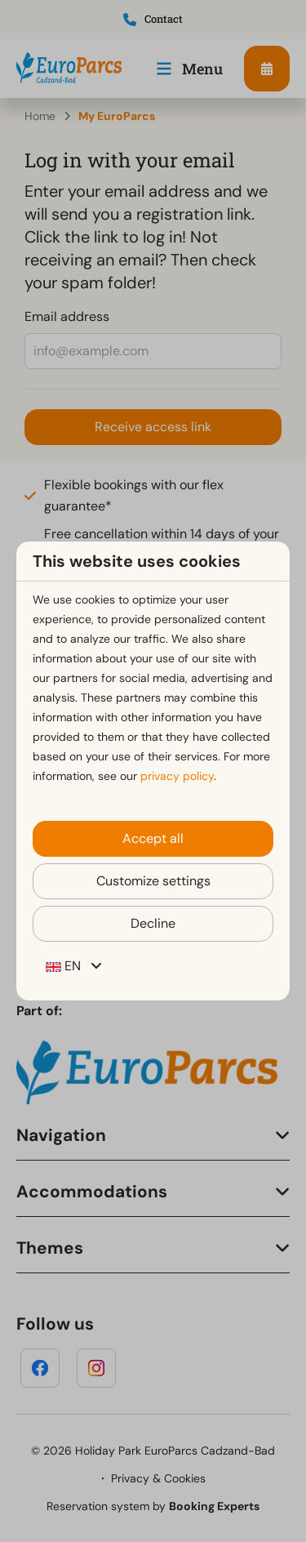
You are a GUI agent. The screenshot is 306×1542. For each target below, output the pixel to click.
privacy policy (177, 776)
